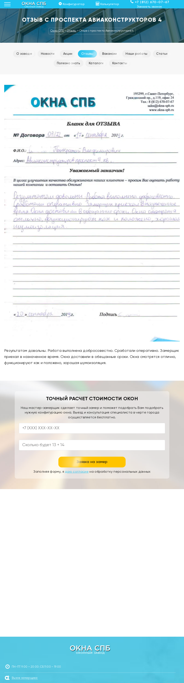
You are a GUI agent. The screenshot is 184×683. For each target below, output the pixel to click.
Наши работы (136, 53)
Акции (67, 53)
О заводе (24, 53)
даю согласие (77, 472)
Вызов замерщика (25, 677)
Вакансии (109, 53)
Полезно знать (68, 63)
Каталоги (96, 63)
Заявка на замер (92, 462)
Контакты (119, 63)
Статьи (162, 53)
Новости (47, 53)
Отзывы (87, 53)
